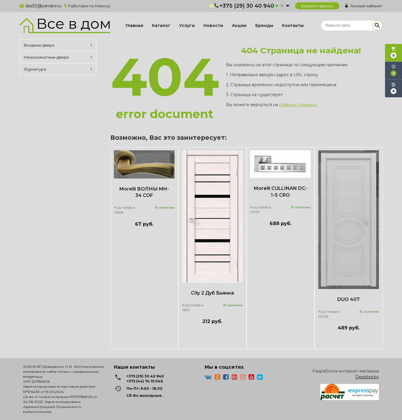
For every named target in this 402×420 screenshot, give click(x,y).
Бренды (264, 25)
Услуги (187, 25)
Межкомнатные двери (58, 57)
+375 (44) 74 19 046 (144, 381)
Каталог (161, 25)
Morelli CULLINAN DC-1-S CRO (280, 192)
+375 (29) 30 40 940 (247, 6)
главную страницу (298, 104)
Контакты (293, 25)
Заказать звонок (317, 6)
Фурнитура (58, 69)
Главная (134, 25)
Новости (213, 25)
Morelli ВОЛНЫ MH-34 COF (144, 192)
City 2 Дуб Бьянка (212, 293)
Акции (239, 25)
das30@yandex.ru (43, 5)
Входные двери (58, 45)
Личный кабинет (364, 6)
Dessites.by (367, 377)
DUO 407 (348, 299)
